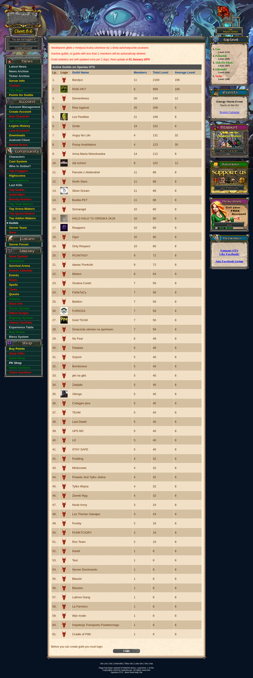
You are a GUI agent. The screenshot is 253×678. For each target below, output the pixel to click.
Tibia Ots (128, 663)
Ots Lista (149, 663)
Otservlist (118, 663)
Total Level (160, 72)
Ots (110, 663)
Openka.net (126, 670)
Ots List (103, 663)
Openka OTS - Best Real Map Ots (126, 672)
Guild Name (80, 72)
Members (140, 72)
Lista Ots (139, 663)
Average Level (185, 72)
